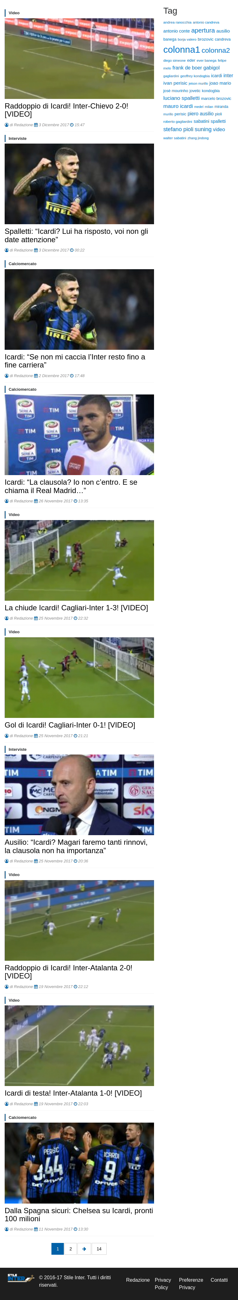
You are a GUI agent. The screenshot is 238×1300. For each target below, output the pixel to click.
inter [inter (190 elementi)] (228, 75)
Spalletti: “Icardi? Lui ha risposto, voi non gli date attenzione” (76, 235)
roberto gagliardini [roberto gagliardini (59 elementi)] (177, 121)
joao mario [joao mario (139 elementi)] (220, 83)
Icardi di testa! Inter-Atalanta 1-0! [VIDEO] (73, 1093)
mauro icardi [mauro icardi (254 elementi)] (178, 106)
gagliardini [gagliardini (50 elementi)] (171, 76)
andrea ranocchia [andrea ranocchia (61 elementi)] (177, 22)
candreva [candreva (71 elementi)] (223, 39)
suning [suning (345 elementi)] (203, 129)
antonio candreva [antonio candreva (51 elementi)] (206, 22)
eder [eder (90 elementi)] (191, 60)
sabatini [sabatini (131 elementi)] (201, 121)
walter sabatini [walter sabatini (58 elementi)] (174, 138)
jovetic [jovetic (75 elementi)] (195, 91)
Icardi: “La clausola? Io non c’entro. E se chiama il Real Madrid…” (71, 486)
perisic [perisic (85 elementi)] (180, 114)
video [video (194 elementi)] (219, 129)
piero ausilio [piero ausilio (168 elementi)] (200, 113)
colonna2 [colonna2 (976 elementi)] (216, 50)
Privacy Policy (163, 1283)
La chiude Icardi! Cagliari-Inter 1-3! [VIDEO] (76, 607)
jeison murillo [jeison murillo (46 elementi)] (198, 83)
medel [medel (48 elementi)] (199, 107)
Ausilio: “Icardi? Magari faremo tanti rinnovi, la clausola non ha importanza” (76, 846)
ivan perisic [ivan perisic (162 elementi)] (175, 83)
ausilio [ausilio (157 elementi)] (223, 30)
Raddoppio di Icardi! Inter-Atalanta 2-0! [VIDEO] (68, 972)
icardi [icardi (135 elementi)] (216, 75)
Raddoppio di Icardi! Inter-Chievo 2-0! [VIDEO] (66, 110)
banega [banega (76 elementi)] (169, 39)
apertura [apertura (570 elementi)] (203, 30)
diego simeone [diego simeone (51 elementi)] (174, 60)
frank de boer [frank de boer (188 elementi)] (187, 67)
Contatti (219, 1280)
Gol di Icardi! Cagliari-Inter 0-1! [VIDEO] (70, 725)
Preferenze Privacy (191, 1283)
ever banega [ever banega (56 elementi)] (207, 60)
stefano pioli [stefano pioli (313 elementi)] (178, 129)
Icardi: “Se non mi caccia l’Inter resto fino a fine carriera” (75, 361)
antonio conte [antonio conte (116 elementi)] (176, 31)
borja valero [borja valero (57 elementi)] (187, 39)
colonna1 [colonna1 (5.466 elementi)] (181, 49)
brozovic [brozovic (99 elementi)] (206, 39)
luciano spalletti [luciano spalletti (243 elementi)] (181, 98)
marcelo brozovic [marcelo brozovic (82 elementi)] (216, 98)
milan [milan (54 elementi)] (209, 107)
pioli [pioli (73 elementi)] (218, 114)
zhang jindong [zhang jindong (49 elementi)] (198, 138)
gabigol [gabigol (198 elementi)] (211, 67)
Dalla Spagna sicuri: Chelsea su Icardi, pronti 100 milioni (79, 1214)
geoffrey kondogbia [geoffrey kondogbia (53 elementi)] (195, 76)
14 (99, 1248)
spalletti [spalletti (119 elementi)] (218, 121)
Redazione (138, 1280)
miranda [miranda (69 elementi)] (221, 107)
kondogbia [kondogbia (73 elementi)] (211, 91)
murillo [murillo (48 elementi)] (168, 114)
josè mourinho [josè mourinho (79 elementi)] (175, 90)
